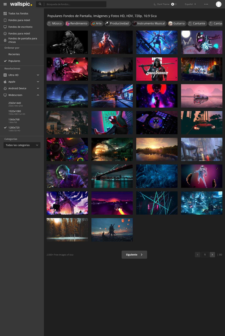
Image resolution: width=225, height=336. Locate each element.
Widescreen (13, 95)
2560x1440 (14, 103)
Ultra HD (11, 75)
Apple (9, 81)
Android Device (15, 88)
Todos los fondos (16, 13)
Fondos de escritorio (18, 26)
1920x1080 (14, 111)
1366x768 (14, 119)
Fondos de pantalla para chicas (20, 40)
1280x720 (26, 127)
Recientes (14, 54)
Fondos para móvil (17, 20)
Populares (14, 61)
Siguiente (134, 254)
